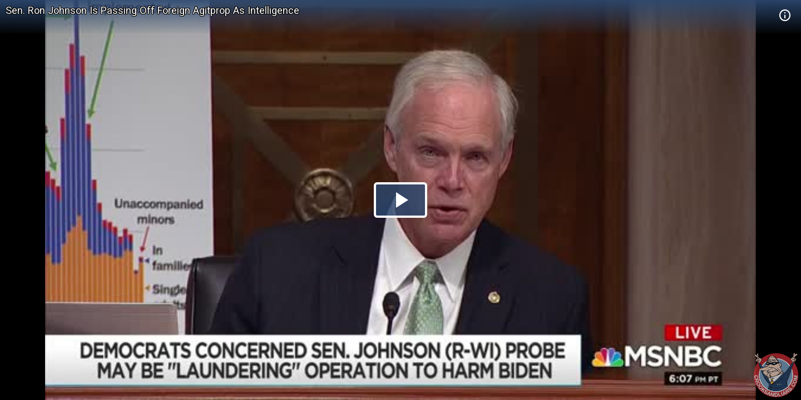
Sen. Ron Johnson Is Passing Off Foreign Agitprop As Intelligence (152, 10)
